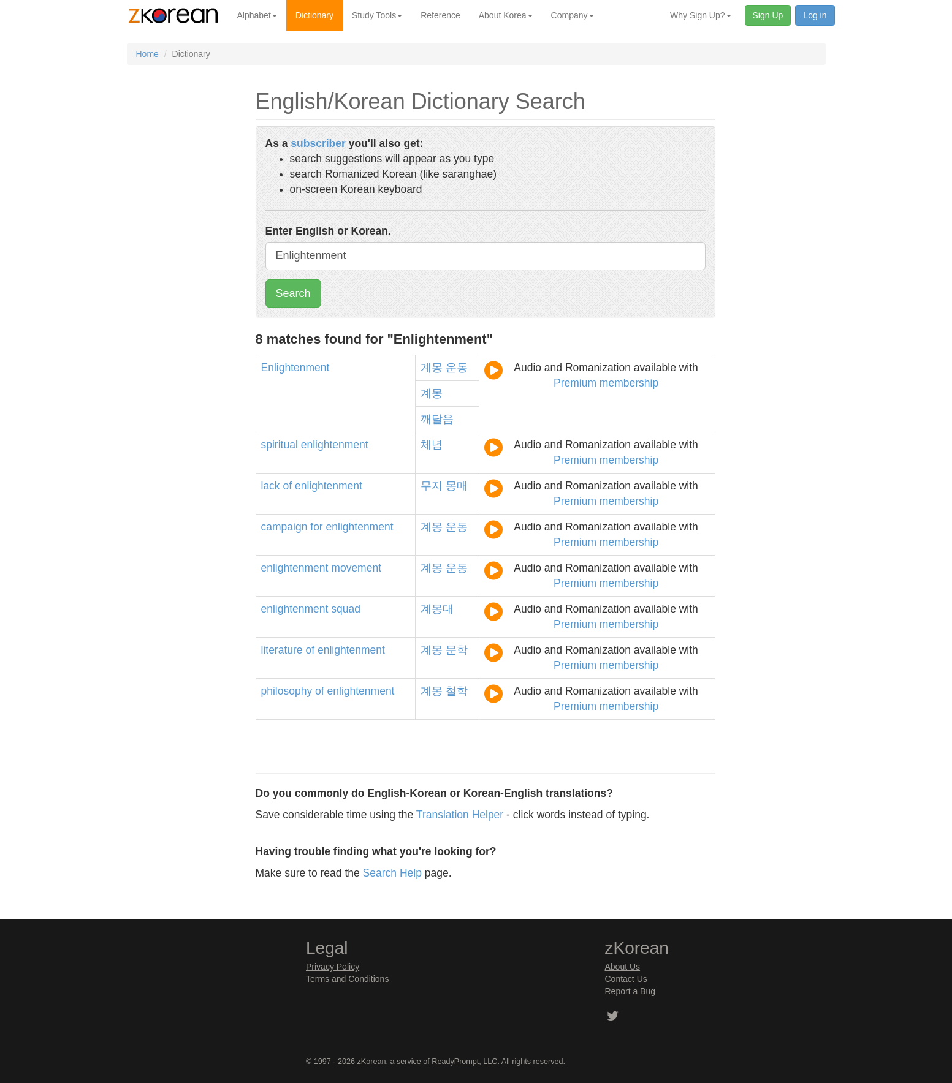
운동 (457, 367)
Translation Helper (459, 815)
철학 (457, 691)
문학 (457, 650)
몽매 (457, 486)
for (316, 527)
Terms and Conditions (347, 979)
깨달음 (437, 419)
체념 (432, 445)
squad (345, 609)
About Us (623, 967)
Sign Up (768, 15)
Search (293, 293)
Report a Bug (630, 991)
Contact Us (626, 979)
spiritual (279, 445)
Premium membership (606, 383)
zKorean (371, 1061)
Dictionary (314, 15)
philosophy (287, 691)
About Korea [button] (506, 15)
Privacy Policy (332, 967)
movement (356, 568)
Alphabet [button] (257, 15)
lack (270, 486)
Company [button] (572, 15)
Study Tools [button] (377, 15)
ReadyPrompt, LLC (464, 1061)
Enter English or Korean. (328, 231)
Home (147, 54)
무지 (432, 486)
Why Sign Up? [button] (700, 15)
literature (282, 650)
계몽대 (437, 609)
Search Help (392, 873)
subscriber (318, 143)
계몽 (432, 367)
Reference (440, 15)
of (287, 486)
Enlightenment (295, 367)
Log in (814, 15)
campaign (284, 527)
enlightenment (334, 445)
